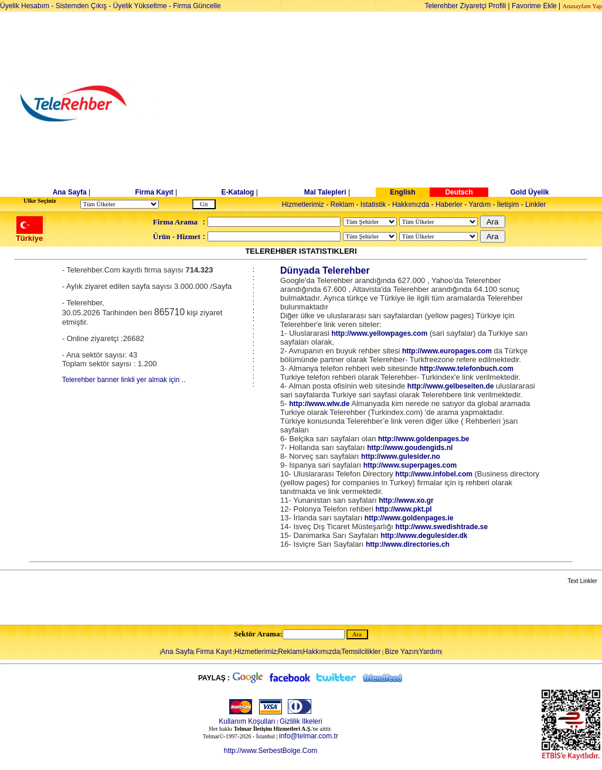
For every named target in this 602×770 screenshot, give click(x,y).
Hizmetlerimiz (303, 204)
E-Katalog (237, 192)
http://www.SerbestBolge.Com (270, 751)
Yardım (479, 204)
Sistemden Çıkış (81, 6)
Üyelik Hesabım (24, 6)
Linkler (535, 204)
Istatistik (373, 204)
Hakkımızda (410, 204)
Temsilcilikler (360, 652)
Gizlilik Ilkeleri (301, 721)
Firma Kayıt (154, 192)
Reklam (343, 204)
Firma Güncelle (196, 6)
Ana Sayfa (70, 192)
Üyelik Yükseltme (140, 6)
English (402, 192)
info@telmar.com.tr (308, 736)
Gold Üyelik (529, 192)
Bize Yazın (401, 652)
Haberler (449, 204)
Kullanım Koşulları (247, 721)
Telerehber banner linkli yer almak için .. (124, 380)
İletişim (508, 204)
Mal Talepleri (325, 192)
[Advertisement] (391, 104)
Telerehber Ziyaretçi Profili (465, 6)
